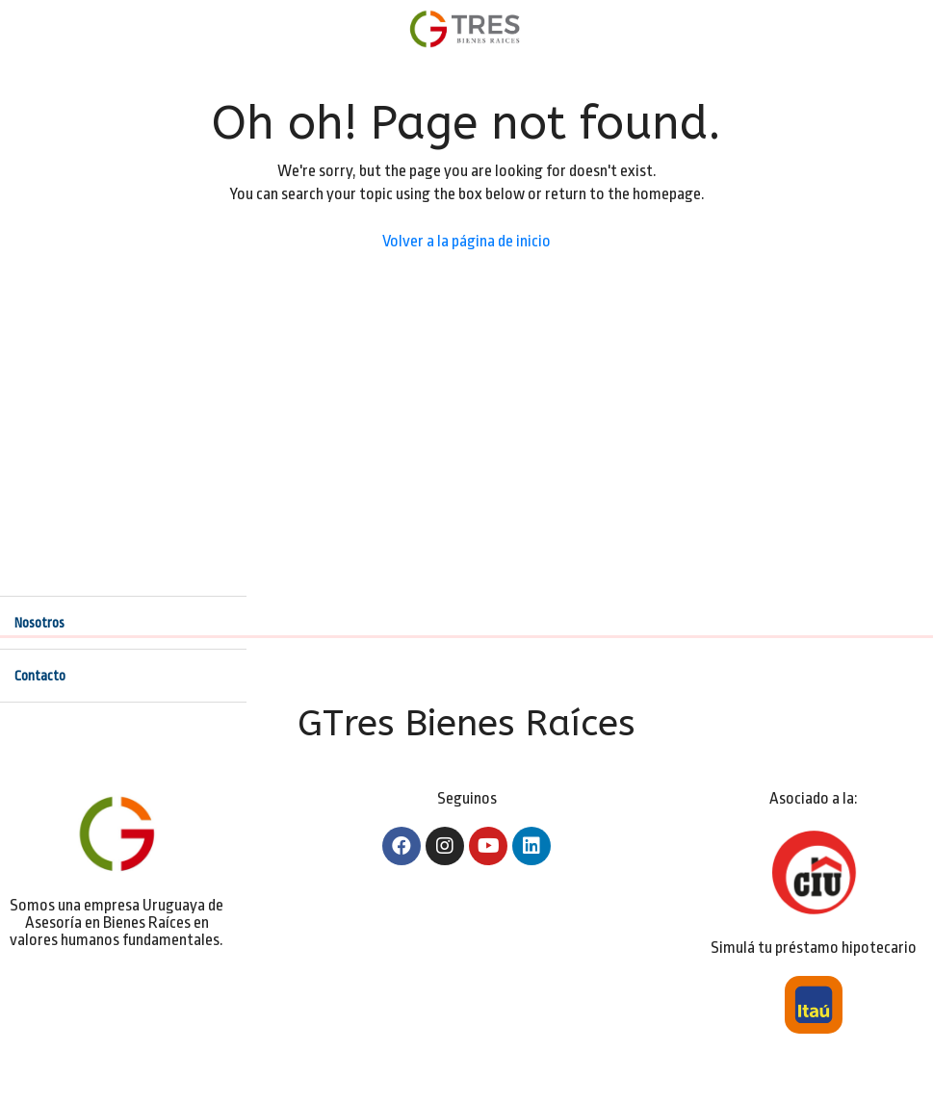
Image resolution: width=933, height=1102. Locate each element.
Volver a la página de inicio (466, 241)
